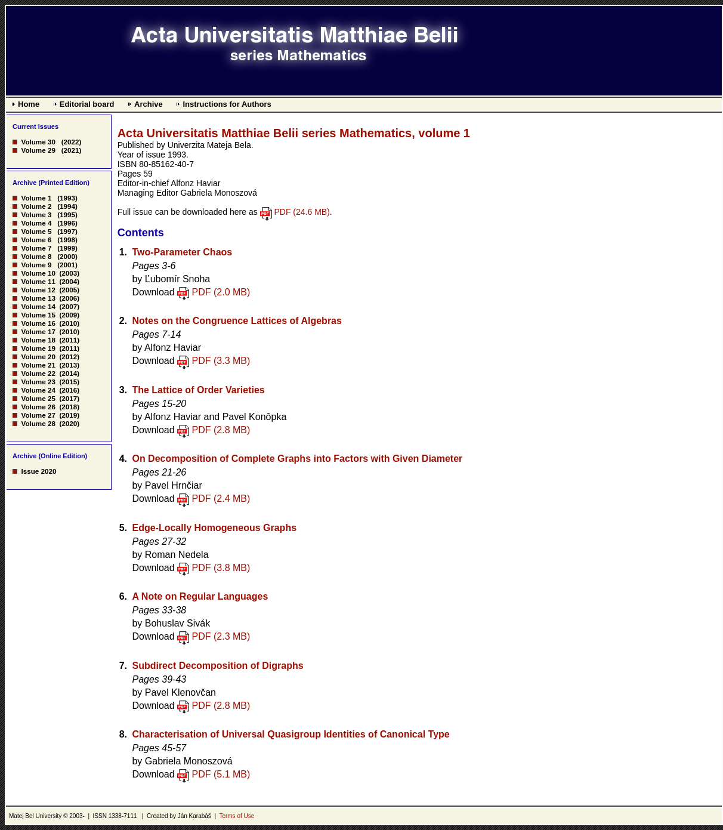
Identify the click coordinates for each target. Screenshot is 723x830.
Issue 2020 (38, 471)
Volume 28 (38, 423)
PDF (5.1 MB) (221, 774)
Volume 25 (38, 398)
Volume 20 (38, 356)
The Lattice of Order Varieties (198, 390)
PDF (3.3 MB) (221, 361)
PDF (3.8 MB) (221, 568)
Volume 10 (38, 273)
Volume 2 (36, 206)
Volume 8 (36, 256)
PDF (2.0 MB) (221, 292)
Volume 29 (38, 150)
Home (28, 104)
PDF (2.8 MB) (221, 430)
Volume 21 (38, 365)
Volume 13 (38, 298)
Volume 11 (38, 281)
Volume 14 (38, 306)
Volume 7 (36, 248)
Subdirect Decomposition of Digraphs (217, 666)
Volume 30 (38, 142)
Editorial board (87, 104)
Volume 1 (36, 198)
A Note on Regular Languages (200, 596)
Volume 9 (36, 265)
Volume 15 (38, 315)
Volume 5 (36, 231)
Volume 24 (38, 390)
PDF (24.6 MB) (301, 212)
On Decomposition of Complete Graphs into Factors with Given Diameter (297, 458)
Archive (148, 104)
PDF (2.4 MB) (221, 498)
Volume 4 (36, 223)
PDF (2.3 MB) (221, 636)
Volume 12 (38, 290)
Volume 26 (38, 407)
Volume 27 (38, 415)
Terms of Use (236, 816)
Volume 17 (38, 331)
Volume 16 (38, 323)
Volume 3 (36, 214)
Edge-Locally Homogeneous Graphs (214, 528)
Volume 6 (36, 239)
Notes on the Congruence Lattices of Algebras (236, 321)
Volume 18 (38, 340)
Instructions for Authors (227, 104)
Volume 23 (38, 381)
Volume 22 (38, 373)
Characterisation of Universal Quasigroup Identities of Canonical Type (290, 734)
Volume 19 (38, 348)
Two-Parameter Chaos (182, 252)
